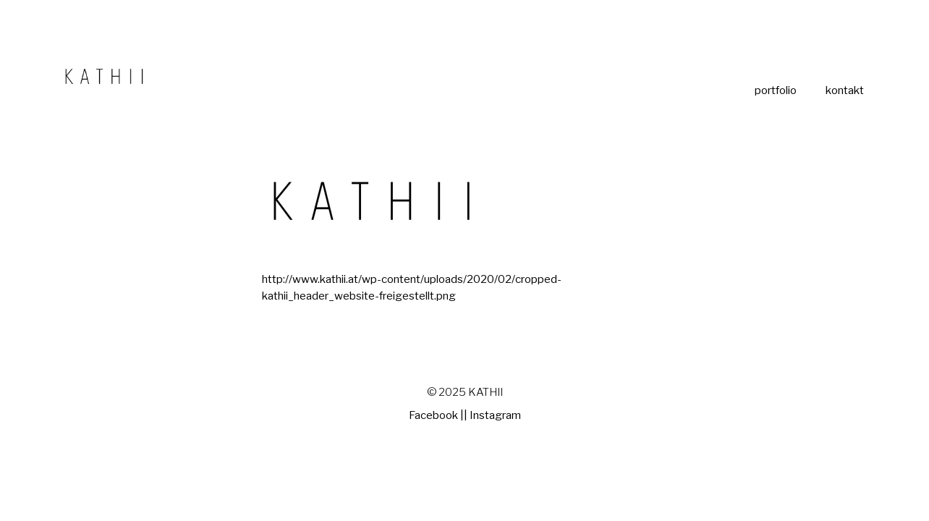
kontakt (845, 90)
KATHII (485, 392)
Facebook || (438, 415)
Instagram (495, 415)
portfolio (776, 90)
